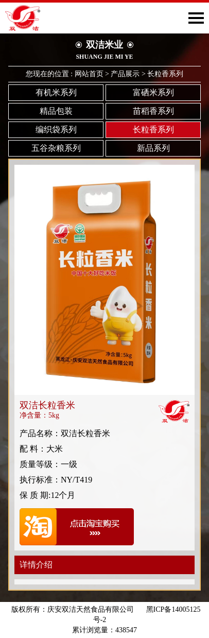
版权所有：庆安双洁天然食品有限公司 (72, 609)
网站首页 (89, 74)
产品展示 (125, 74)
